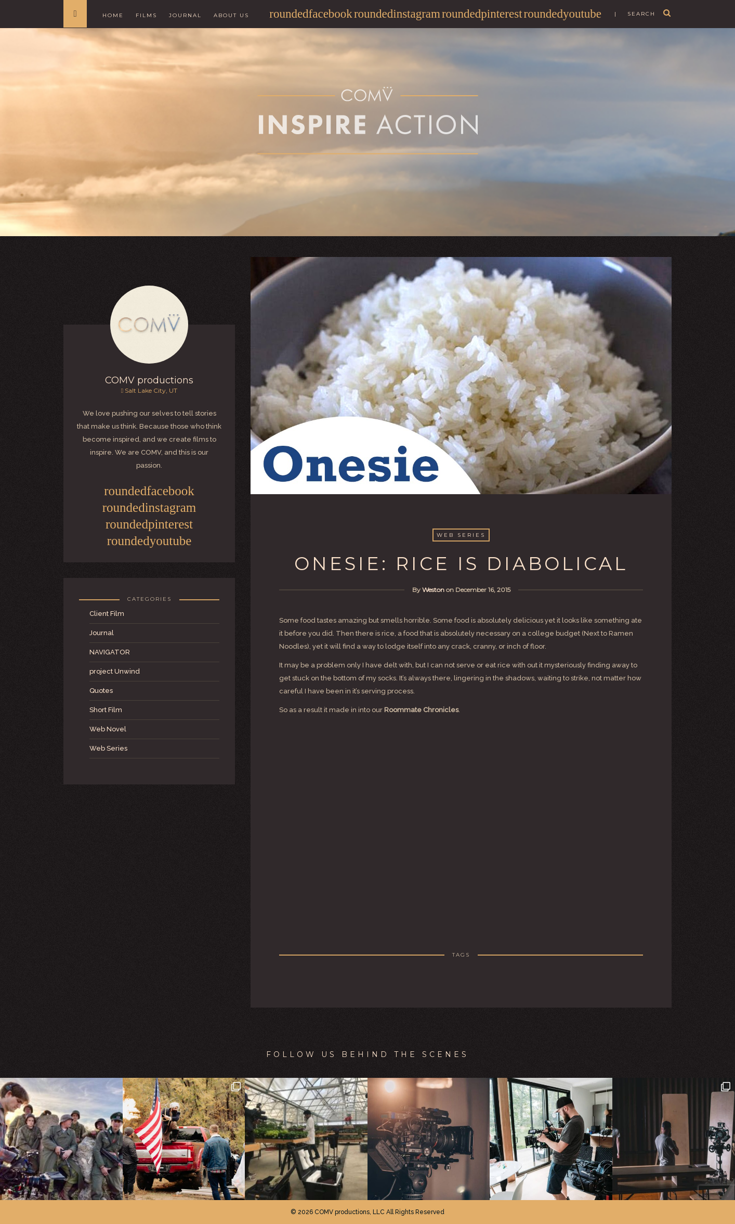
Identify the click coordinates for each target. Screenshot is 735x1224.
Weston (433, 590)
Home (113, 15)
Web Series (108, 748)
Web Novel (107, 729)
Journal (185, 15)
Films (146, 15)
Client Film (106, 613)
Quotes (101, 690)
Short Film (105, 710)
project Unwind (114, 671)
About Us (231, 15)
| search (634, 13)
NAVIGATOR (109, 652)
